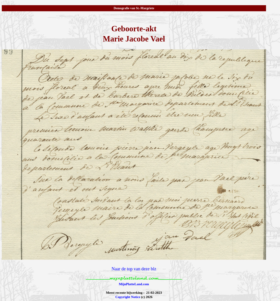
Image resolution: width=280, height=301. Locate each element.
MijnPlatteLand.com (134, 284)
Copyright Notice (127, 297)
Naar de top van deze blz (134, 268)
